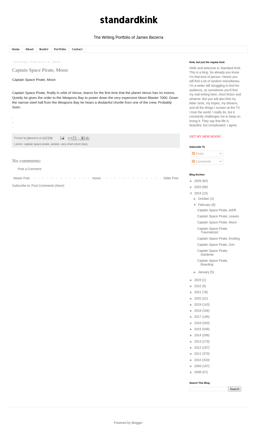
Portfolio (60, 49)
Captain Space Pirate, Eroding (218, 238)
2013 (198, 341)
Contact (77, 49)
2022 (198, 286)
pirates (55, 144)
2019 (198, 304)
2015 (198, 329)
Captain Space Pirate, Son (215, 244)
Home (16, 49)
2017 (198, 316)
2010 (198, 360)
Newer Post (21, 178)
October (204, 198)
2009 (198, 366)
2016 (198, 323)
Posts (198, 153)
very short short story (74, 144)
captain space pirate (36, 144)
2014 (198, 335)
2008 (198, 372)
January (204, 272)
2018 (198, 310)
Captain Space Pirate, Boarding (212, 262)
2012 (198, 347)
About (29, 49)
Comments (201, 161)
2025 (198, 187)
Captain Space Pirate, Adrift (216, 210)
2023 (198, 280)
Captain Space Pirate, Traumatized (212, 230)
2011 (198, 353)
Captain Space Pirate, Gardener (212, 252)
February (204, 205)
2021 (198, 292)
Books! (43, 49)
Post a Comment (29, 169)
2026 (198, 181)
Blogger (136, 423)
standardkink (129, 19)
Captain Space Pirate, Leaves (218, 216)
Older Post (170, 178)
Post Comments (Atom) (48, 185)
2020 (198, 298)
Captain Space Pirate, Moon (217, 222)
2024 (198, 193)
